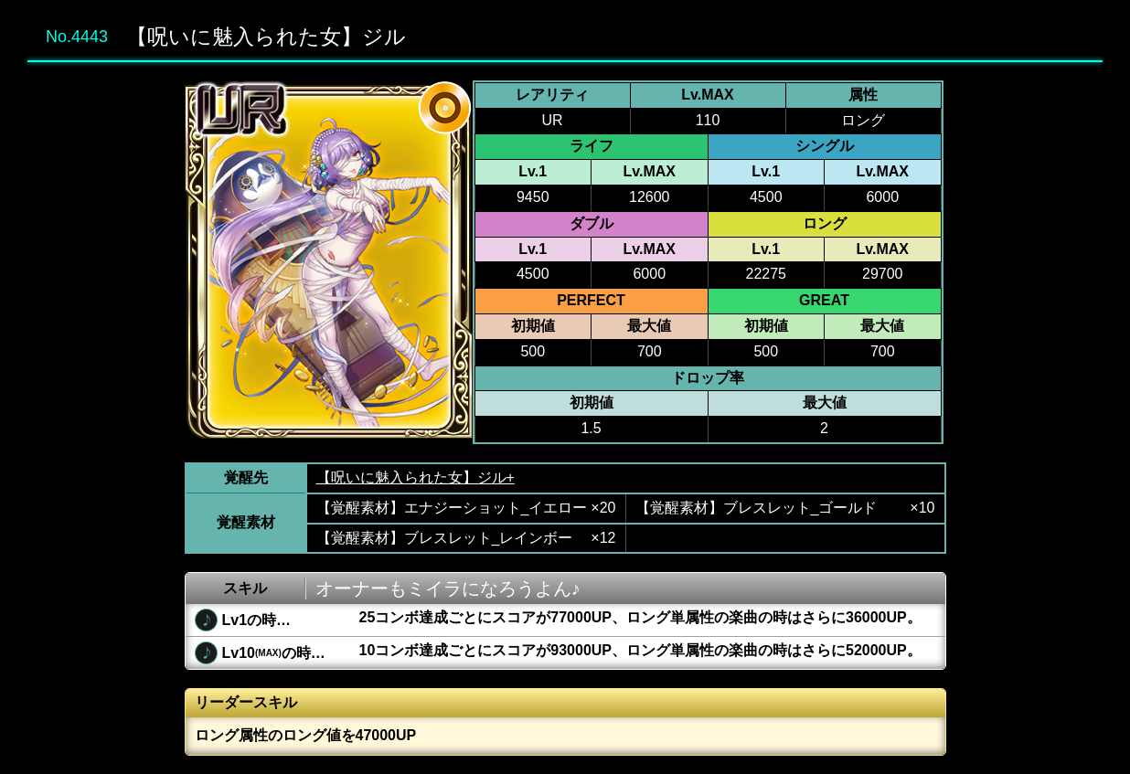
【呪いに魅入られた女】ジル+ (415, 477)
